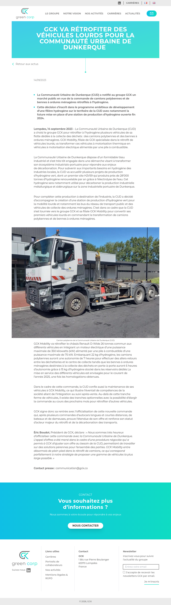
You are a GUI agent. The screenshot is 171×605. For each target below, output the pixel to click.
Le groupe (52, 13)
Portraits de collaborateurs (53, 563)
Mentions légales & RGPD (56, 576)
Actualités (132, 13)
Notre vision (72, 13)
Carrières (132, 3)
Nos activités (94, 13)
